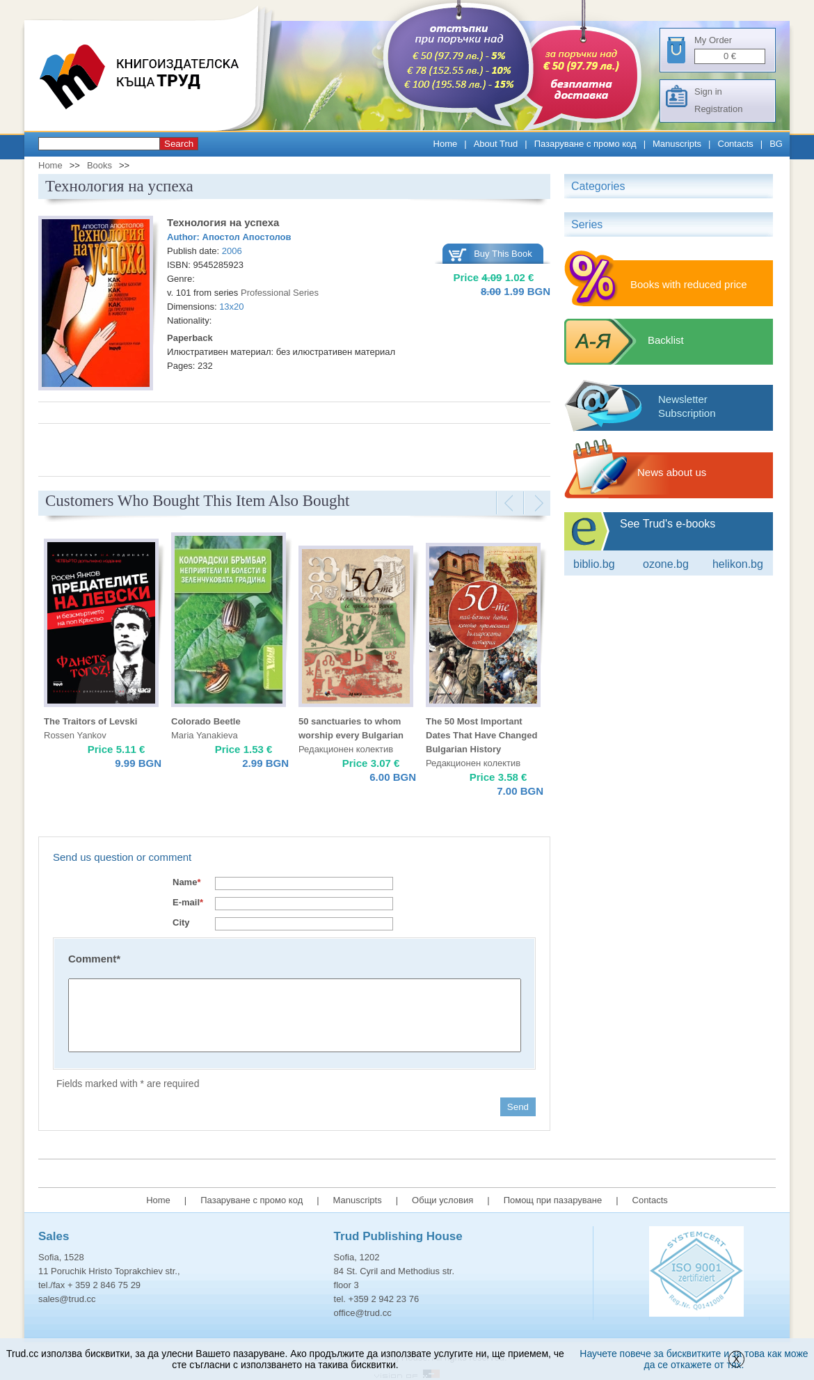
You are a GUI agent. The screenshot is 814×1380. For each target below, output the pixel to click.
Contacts (735, 143)
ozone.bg (666, 564)
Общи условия (442, 1200)
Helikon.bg (737, 564)
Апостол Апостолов (247, 237)
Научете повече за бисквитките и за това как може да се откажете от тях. (694, 1359)
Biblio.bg (594, 564)
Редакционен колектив (345, 749)
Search (178, 143)
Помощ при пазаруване (553, 1200)
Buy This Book (503, 253)
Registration (718, 109)
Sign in (708, 91)
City (181, 922)
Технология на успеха (223, 222)
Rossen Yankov (75, 735)
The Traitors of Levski (90, 721)
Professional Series (280, 292)
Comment (94, 959)
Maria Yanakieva (204, 735)
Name (186, 882)
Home (445, 143)
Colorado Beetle (206, 721)
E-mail (188, 902)
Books (99, 165)
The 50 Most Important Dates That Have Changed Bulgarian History (481, 735)
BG (776, 143)
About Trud (496, 143)
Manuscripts (677, 143)
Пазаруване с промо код (585, 143)
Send (518, 1107)
